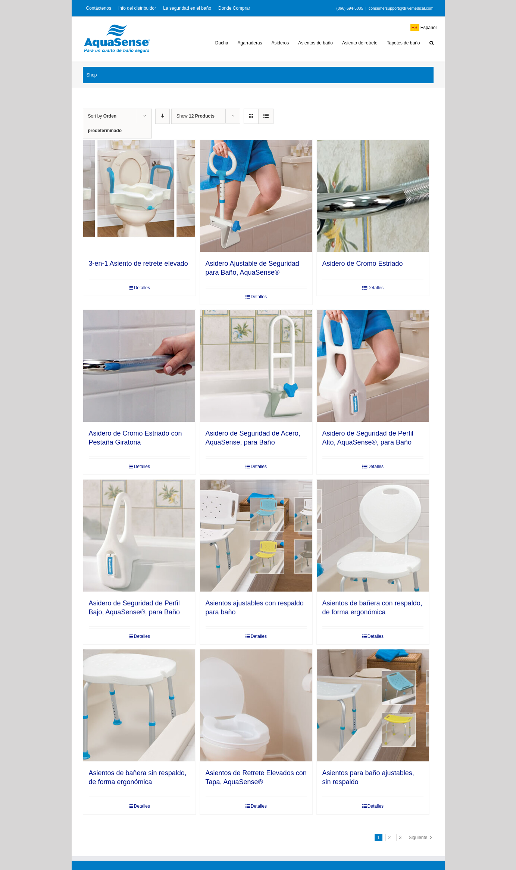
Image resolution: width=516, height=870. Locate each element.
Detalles (142, 287)
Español (423, 27)
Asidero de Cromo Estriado (362, 263)
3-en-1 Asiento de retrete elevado (138, 263)
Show (195, 116)
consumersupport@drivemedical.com (401, 8)
